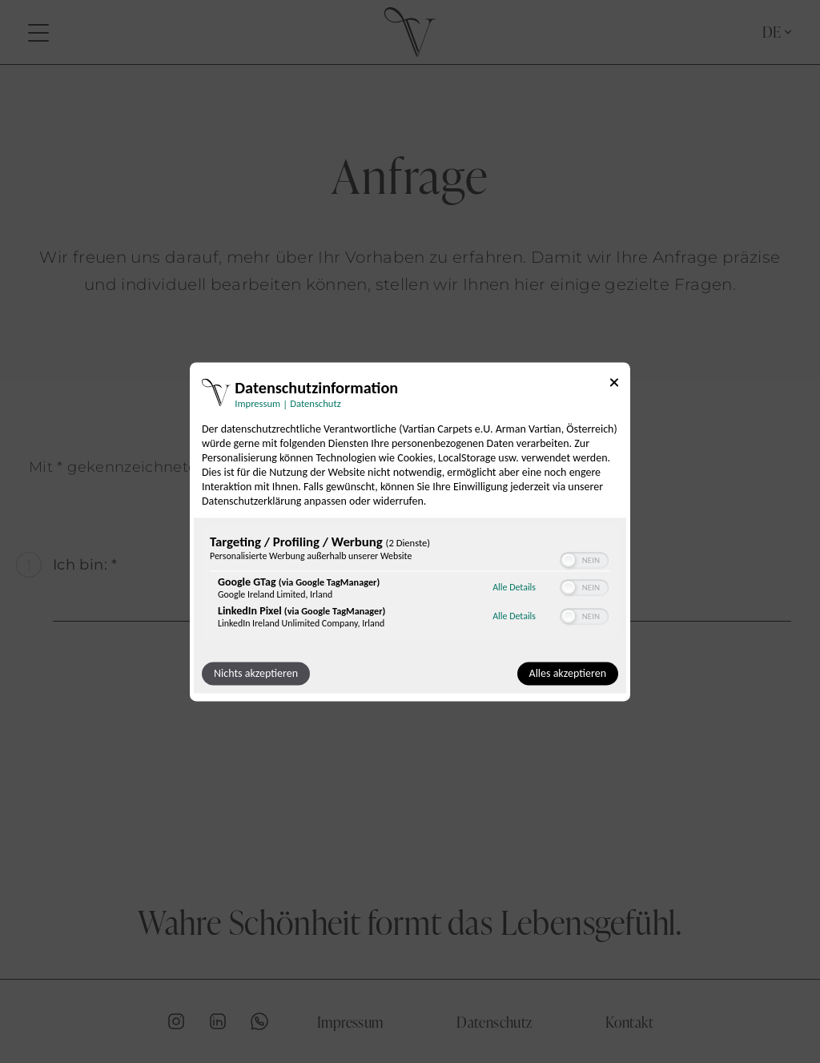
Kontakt (629, 1021)
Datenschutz (494, 1021)
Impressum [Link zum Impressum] (257, 403)
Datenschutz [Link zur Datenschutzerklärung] (315, 403)
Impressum (350, 1021)
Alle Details (514, 588)
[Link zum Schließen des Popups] (614, 385)
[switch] (584, 560)
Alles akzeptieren (567, 673)
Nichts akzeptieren (256, 673)
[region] (410, 585)
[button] (568, 560)
